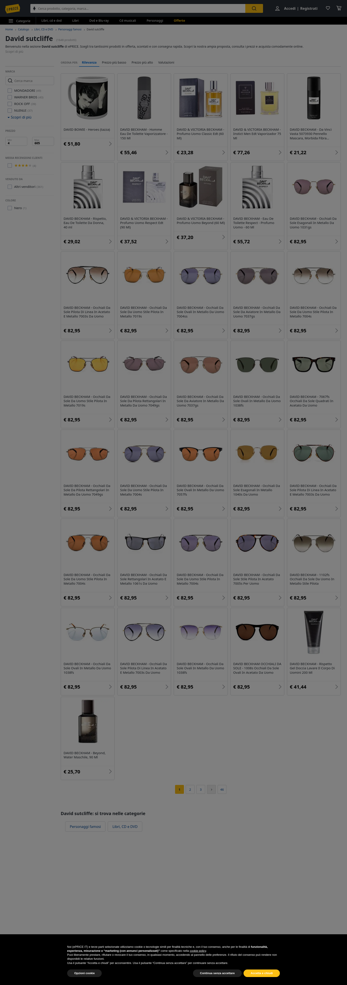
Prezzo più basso (114, 62)
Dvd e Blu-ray (99, 20)
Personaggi (155, 20)
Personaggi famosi (70, 29)
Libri (75, 20)
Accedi (290, 8)
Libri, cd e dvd (51, 20)
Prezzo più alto (142, 62)
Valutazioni (166, 62)
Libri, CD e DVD (43, 29)
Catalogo (23, 29)
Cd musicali (127, 20)
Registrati (309, 8)
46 (222, 789)
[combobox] (137, 8)
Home (9, 29)
